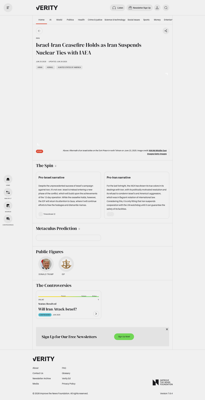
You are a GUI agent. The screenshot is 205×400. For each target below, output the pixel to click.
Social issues (134, 19)
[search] (166, 7)
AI (50, 19)
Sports (146, 19)
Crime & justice (95, 19)
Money (157, 19)
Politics (70, 19)
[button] (47, 301)
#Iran (40, 67)
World (59, 19)
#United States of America (69, 67)
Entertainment (171, 19)
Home (41, 19)
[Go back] (39, 31)
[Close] (167, 329)
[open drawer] (8, 7)
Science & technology (114, 19)
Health (81, 19)
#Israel (50, 67)
